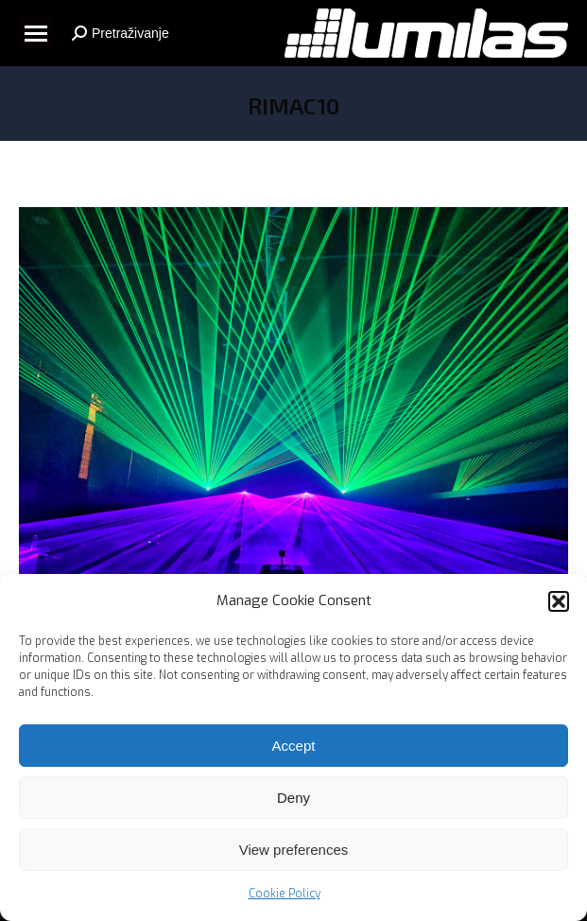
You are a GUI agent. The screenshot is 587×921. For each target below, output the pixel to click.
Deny (293, 799)
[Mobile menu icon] (36, 33)
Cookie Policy (284, 896)
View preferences (294, 851)
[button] (558, 603)
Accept (294, 747)
